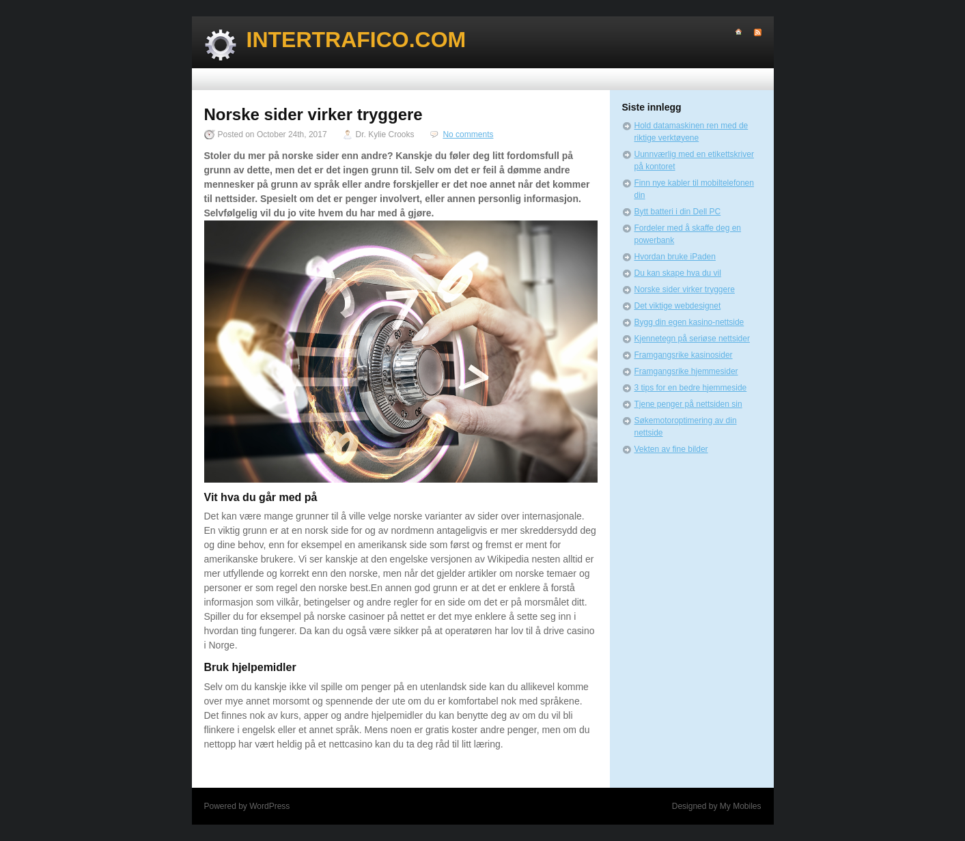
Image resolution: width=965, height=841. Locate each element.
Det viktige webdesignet (677, 306)
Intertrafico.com (356, 39)
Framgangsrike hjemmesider (686, 371)
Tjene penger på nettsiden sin (688, 404)
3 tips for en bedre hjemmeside (690, 388)
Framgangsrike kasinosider (683, 355)
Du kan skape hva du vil (677, 273)
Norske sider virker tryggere (684, 289)
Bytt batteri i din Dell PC (677, 211)
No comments (468, 134)
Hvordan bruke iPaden (675, 256)
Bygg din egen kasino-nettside (689, 322)
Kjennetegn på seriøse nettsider (692, 338)
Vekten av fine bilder (671, 449)
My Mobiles (740, 806)
